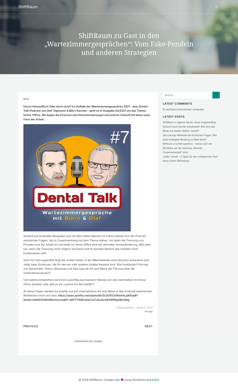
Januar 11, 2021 (144, 307)
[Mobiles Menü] (217, 7)
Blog (26, 99)
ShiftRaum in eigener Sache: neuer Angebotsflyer (189, 122)
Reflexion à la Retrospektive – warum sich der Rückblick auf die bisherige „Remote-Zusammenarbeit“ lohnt (187, 147)
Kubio (155, 379)
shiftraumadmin (125, 307)
